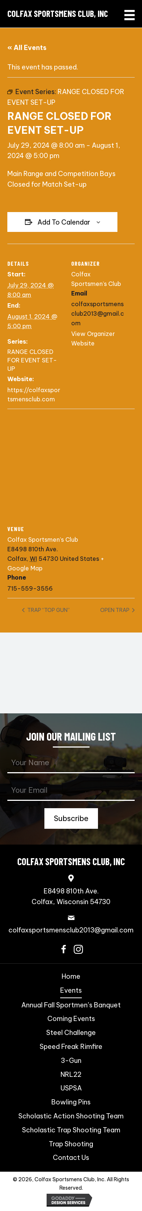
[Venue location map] (71, 462)
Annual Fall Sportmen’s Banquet (71, 1005)
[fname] (71, 763)
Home (71, 976)
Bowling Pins (71, 1102)
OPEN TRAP (115, 610)
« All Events (27, 47)
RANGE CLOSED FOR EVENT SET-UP (32, 360)
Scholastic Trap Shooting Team (71, 1130)
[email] (71, 791)
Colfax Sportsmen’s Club (42, 539)
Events (71, 990)
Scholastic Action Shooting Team (71, 1116)
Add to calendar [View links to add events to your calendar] (63, 222)
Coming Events (71, 1018)
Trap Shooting (71, 1144)
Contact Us (71, 1157)
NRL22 (71, 1074)
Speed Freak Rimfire (71, 1046)
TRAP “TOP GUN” (48, 610)
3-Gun (71, 1060)
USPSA (71, 1088)
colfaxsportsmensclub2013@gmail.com (71, 930)
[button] (71, 818)
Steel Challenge (71, 1032)
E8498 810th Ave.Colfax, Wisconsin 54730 (71, 896)
